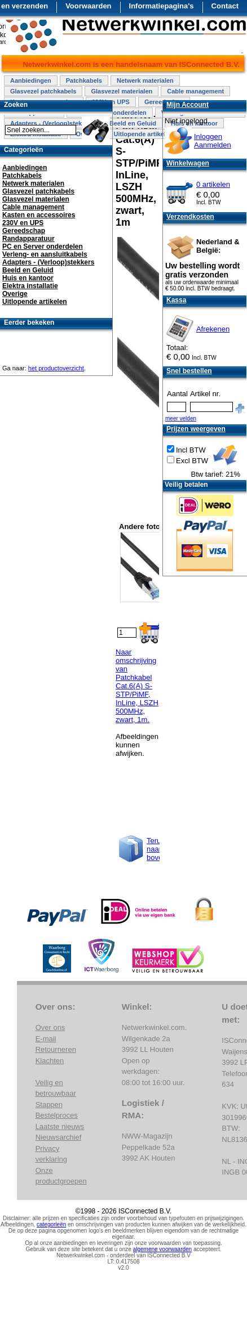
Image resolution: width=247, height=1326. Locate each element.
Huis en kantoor (28, 278)
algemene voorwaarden (162, 1249)
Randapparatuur (28, 239)
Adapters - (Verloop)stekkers (48, 262)
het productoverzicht (56, 368)
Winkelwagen (187, 163)
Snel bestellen (189, 371)
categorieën (51, 1224)
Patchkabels (84, 80)
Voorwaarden (88, 6)
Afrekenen (213, 329)
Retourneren (56, 1049)
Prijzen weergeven (196, 429)
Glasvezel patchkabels (43, 91)
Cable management (195, 91)
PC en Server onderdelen (42, 246)
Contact (225, 6)
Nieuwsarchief (59, 1137)
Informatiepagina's (161, 6)
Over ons (50, 1027)
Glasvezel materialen (121, 91)
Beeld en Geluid (132, 123)
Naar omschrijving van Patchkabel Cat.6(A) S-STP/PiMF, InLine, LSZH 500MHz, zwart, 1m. (137, 686)
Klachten (50, 1060)
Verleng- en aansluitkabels (44, 254)
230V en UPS (22, 223)
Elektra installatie (30, 286)
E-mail (46, 1038)
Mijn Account (187, 105)
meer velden (180, 418)
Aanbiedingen (30, 80)
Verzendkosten (190, 217)
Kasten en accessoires (38, 215)
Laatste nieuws (60, 1126)
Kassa (176, 300)
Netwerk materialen (145, 80)
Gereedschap (23, 231)
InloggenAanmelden (212, 140)
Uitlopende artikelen (143, 134)
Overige (15, 294)
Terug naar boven (156, 849)
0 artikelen (213, 184)
